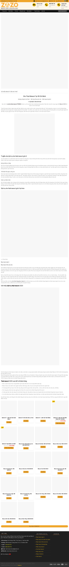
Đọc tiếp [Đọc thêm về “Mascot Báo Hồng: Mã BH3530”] (26, 521)
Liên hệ (43, 11)
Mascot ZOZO (63, 104)
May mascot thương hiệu (41, 544)
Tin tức (16, 11)
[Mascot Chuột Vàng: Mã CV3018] (26, 484)
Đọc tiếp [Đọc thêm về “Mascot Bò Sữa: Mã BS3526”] (8, 521)
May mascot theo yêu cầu (6, 264)
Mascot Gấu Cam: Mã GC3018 (60, 443)
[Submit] (66, 11)
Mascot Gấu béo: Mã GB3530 (26, 468)
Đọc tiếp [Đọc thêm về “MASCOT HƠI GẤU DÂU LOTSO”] (26, 420)
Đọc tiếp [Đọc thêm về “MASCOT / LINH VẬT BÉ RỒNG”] (43, 420)
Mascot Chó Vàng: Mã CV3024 (43, 493)
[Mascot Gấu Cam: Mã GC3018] (60, 434)
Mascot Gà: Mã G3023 (43, 468)
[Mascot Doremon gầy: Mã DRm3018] (60, 459)
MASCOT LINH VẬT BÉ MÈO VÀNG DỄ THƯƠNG (60, 418)
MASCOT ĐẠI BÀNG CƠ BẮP (9, 443)
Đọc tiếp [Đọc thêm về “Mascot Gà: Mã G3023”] (43, 471)
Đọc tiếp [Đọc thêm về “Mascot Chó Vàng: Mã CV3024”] (43, 496)
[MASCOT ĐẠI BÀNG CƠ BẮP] (9, 434)
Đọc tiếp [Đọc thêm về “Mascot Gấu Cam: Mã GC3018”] (60, 446)
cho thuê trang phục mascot (18, 281)
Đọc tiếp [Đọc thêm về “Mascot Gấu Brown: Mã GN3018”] (8, 473)
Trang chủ (4, 11)
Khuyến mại (22, 11)
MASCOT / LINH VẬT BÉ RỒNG (43, 417)
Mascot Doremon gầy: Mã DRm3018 (60, 469)
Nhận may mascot (40, 546)
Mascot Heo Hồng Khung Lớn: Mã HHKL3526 (26, 444)
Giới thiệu (10, 11)
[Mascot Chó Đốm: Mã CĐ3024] (60, 484)
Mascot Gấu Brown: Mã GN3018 (8, 469)
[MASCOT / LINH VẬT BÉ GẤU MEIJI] (9, 408)
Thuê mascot (5, 381)
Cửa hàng (13, 563)
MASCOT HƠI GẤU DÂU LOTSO (26, 417)
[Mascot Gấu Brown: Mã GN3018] (9, 459)
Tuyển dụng (37, 11)
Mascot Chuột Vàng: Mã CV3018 (26, 494)
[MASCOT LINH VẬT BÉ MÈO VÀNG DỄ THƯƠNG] (60, 408)
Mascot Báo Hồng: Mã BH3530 (26, 518)
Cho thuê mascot (40, 549)
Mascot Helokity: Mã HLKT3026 (43, 443)
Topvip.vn (19, 565)
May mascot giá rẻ (5, 262)
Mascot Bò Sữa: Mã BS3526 (8, 518)
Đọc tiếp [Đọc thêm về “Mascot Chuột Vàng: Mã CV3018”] (26, 498)
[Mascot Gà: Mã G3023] (43, 459)
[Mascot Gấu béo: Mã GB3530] (26, 459)
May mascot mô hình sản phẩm (43, 539)
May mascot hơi (39, 551)
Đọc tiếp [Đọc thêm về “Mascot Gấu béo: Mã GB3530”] (26, 471)
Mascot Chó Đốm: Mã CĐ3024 (60, 493)
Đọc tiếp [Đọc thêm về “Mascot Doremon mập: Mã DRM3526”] (8, 498)
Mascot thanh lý (39, 554)
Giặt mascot (39, 556)
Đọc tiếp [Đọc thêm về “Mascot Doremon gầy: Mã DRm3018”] (60, 473)
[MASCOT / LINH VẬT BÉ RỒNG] (43, 408)
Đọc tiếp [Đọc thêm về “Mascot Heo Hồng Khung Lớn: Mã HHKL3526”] (26, 448)
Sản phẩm (29, 11)
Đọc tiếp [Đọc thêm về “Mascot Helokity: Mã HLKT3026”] (43, 446)
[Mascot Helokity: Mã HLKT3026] (43, 434)
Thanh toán (17, 563)
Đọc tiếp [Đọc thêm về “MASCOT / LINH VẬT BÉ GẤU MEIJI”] (8, 422)
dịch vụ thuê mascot (13, 286)
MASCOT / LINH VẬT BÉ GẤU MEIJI (9, 418)
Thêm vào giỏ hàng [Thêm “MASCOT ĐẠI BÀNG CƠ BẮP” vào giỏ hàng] (9, 447)
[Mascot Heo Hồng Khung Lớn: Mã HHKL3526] (26, 434)
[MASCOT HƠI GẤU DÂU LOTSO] (26, 408)
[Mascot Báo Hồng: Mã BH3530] (26, 509)
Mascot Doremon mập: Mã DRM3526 (9, 494)
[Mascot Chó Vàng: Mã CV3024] (43, 484)
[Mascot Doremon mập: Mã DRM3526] (9, 484)
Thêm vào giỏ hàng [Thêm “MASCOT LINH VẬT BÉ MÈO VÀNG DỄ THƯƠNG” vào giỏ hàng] (60, 423)
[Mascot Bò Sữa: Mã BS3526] (9, 509)
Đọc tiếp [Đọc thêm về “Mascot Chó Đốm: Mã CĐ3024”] (60, 496)
